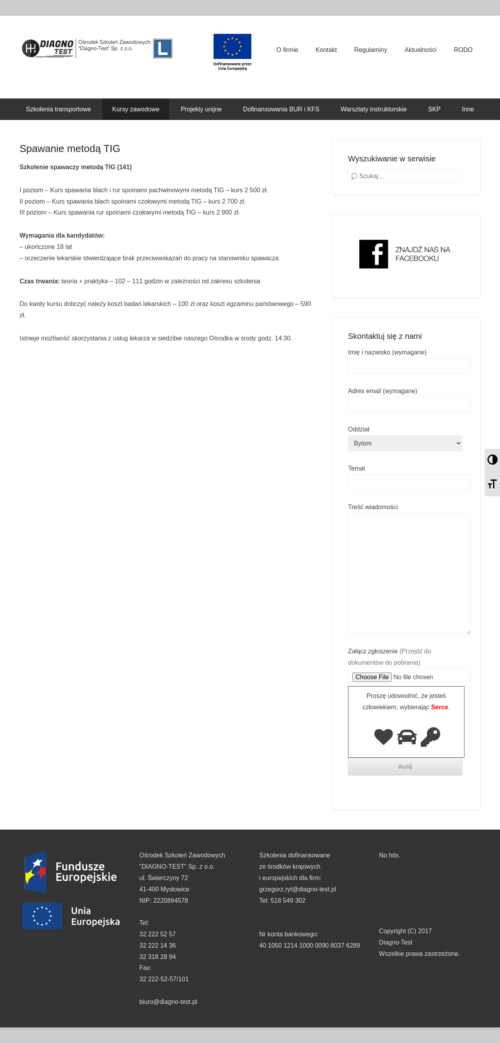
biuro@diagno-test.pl (168, 1001)
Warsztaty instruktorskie (374, 109)
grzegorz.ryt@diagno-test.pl (297, 889)
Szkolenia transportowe (58, 109)
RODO (463, 50)
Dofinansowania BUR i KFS (281, 109)
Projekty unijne (201, 109)
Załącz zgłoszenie (409, 664)
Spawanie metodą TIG (70, 148)
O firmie (287, 50)
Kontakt (326, 50)
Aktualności (421, 50)
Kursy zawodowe (135, 109)
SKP (434, 109)
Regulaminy (370, 50)
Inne (468, 109)
